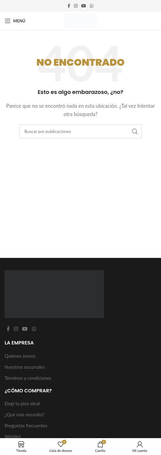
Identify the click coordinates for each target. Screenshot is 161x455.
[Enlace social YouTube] (83, 6)
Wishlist (13, 436)
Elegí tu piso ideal (22, 403)
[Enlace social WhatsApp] (91, 6)
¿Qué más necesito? (24, 414)
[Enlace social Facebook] (69, 6)
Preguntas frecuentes (26, 425)
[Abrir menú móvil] (15, 21)
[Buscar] (80, 131)
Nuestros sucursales (25, 367)
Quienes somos (20, 356)
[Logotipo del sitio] (80, 20)
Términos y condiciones (28, 378)
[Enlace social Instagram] (75, 6)
